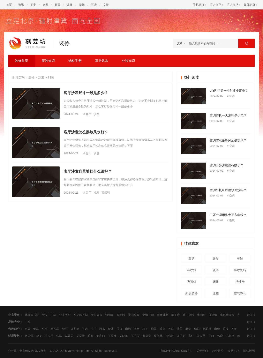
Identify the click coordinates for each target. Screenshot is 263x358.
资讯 (21, 4)
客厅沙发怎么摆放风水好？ (86, 132)
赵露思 (69, 335)
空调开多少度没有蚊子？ (226, 165)
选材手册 (75, 60)
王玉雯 (135, 335)
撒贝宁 (146, 335)
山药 (128, 328)
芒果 (234, 328)
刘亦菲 (100, 335)
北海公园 (148, 314)
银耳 (36, 328)
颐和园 (109, 314)
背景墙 (105, 192)
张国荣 (29, 335)
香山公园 (188, 314)
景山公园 (134, 314)
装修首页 (21, 60)
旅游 (45, 4)
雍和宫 (201, 314)
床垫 (216, 281)
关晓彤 (123, 335)
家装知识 (48, 60)
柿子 (145, 328)
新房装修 (191, 293)
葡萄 (197, 328)
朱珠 (59, 335)
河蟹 (137, 328)
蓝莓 (179, 328)
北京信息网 (26, 350)
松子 (93, 328)
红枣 (45, 328)
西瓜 (102, 328)
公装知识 (128, 60)
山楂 (217, 328)
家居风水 (101, 60)
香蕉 (162, 328)
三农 (94, 4)
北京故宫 (65, 314)
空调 (232, 96)
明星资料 (14, 335)
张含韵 (169, 335)
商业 (33, 4)
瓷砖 (216, 270)
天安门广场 (49, 314)
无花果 (207, 328)
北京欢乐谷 (32, 314)
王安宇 (49, 335)
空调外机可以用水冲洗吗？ (228, 190)
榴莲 (154, 328)
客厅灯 (191, 270)
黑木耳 (55, 328)
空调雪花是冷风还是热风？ (228, 140)
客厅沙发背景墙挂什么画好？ (88, 171)
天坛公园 (96, 314)
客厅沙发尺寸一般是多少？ (86, 93)
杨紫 (220, 335)
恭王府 (175, 314)
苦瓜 (171, 328)
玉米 (85, 328)
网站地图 (249, 350)
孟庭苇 (201, 335)
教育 (57, 4)
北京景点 (14, 314)
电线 (232, 220)
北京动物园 (227, 314)
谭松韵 (181, 335)
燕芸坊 (20, 77)
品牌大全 (14, 321)
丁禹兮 (112, 335)
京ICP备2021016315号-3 (176, 350)
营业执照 (218, 350)
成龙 (39, 335)
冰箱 (216, 293)
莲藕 (119, 328)
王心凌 (230, 335)
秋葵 (111, 328)
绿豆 (65, 328)
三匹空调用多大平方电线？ (228, 215)
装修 (70, 4)
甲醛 (240, 258)
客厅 (88, 114)
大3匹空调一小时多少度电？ (229, 90)
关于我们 (202, 350)
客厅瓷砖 (240, 270)
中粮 (27, 321)
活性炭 (240, 281)
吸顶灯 (191, 281)
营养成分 (14, 328)
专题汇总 (233, 350)
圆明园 (121, 314)
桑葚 (188, 328)
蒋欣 (90, 335)
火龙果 (74, 328)
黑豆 (27, 328)
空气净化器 (240, 295)
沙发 (41, 77)
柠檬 (225, 328)
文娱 (106, 4)
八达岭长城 (81, 314)
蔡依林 (158, 335)
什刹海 (213, 314)
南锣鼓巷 (162, 314)
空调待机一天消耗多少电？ (228, 115)
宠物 (82, 4)
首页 (9, 4)
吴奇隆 (80, 335)
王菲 (211, 335)
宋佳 (191, 335)
